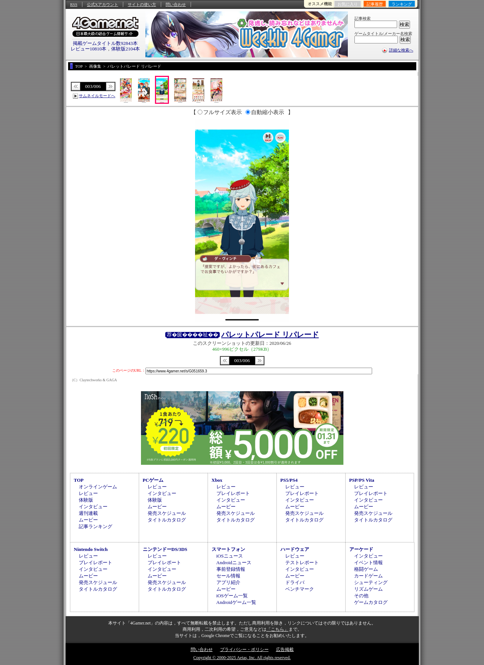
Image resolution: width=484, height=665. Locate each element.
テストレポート (302, 562)
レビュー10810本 (89, 49)
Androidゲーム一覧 (236, 602)
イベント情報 (368, 562)
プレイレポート (233, 493)
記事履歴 (375, 4)
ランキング (402, 4)
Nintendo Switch (91, 549)
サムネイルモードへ (97, 95)
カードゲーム (368, 576)
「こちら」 (277, 629)
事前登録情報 (230, 569)
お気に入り (348, 4)
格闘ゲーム (366, 569)
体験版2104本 (125, 49)
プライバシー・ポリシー (244, 649)
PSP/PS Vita (361, 480)
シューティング (371, 582)
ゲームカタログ (371, 602)
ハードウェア (294, 549)
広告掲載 (285, 649)
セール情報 (228, 576)
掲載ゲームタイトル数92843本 (105, 43)
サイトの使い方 (142, 4)
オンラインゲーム (98, 486)
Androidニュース (233, 562)
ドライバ (294, 582)
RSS (74, 4)
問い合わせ (176, 4)
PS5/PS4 (289, 480)
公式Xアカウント (102, 4)
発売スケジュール (167, 513)
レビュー (88, 493)
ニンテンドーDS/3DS (165, 549)
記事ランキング (95, 526)
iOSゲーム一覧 (232, 595)
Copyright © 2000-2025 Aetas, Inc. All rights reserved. (241, 657)
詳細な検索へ (401, 50)
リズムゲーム (368, 589)
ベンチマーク (299, 589)
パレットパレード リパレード (270, 334)
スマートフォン (228, 549)
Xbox (217, 480)
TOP (79, 480)
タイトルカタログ (167, 520)
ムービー (88, 520)
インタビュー (93, 506)
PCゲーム (153, 480)
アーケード (361, 549)
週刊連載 (88, 513)
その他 (361, 595)
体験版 (86, 500)
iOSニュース (229, 556)
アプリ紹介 (228, 582)
